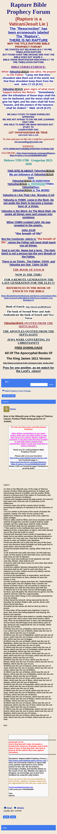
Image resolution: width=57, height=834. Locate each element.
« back (4, 828)
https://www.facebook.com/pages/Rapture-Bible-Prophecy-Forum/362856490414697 (28, 463)
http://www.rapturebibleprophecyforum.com (28, 458)
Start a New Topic (8, 396)
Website (20, 808)
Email (9, 808)
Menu (5, 381)
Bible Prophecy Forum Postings (16, 391)
